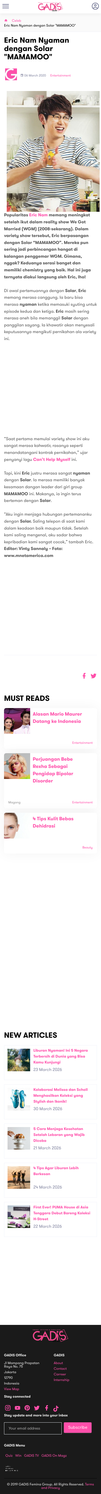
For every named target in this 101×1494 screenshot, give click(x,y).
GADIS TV (31, 1455)
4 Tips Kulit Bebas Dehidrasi (53, 822)
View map (11, 1389)
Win (18, 1455)
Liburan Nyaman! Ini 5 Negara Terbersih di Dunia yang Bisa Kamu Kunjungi (60, 1056)
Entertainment (60, 76)
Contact (60, 1369)
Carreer (60, 1374)
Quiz (9, 1455)
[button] (93, 676)
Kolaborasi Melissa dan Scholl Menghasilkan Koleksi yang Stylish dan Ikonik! (60, 1095)
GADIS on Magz (54, 1455)
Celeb (16, 21)
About (58, 1363)
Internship (61, 1380)
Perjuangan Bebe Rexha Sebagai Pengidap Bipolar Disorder (53, 770)
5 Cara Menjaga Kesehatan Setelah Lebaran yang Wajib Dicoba (59, 1134)
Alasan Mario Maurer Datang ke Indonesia (57, 718)
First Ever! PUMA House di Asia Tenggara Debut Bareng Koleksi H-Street (61, 1213)
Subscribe (77, 1427)
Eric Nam (38, 215)
